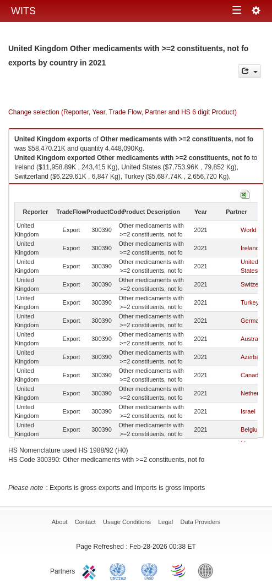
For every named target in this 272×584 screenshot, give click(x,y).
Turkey (250, 302)
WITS (23, 10)
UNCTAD (120, 570)
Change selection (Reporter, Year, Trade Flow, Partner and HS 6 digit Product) (122, 112)
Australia (252, 338)
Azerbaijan (255, 357)
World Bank (208, 570)
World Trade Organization (179, 570)
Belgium (252, 429)
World (249, 230)
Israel (248, 411)
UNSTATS (149, 570)
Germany (253, 320)
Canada (251, 375)
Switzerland (256, 284)
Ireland (250, 248)
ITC (91, 570)
